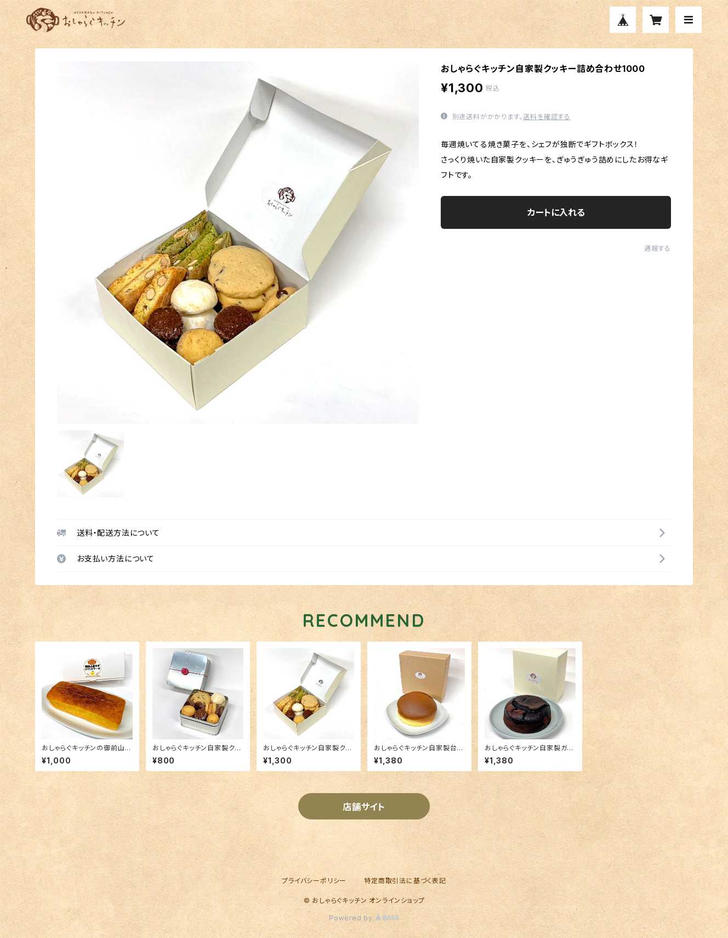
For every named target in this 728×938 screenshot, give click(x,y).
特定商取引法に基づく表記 (405, 881)
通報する (657, 248)
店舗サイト (364, 806)
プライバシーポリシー (314, 881)
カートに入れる (556, 212)
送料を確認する (547, 117)
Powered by (364, 918)
